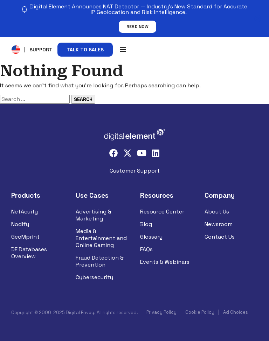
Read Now (137, 26)
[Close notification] (258, 18)
